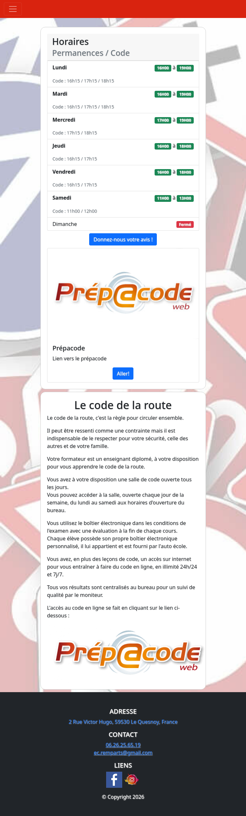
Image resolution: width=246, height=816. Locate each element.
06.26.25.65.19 (123, 744)
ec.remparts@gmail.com (123, 752)
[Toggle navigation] (13, 9)
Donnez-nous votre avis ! (122, 239)
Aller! (123, 373)
